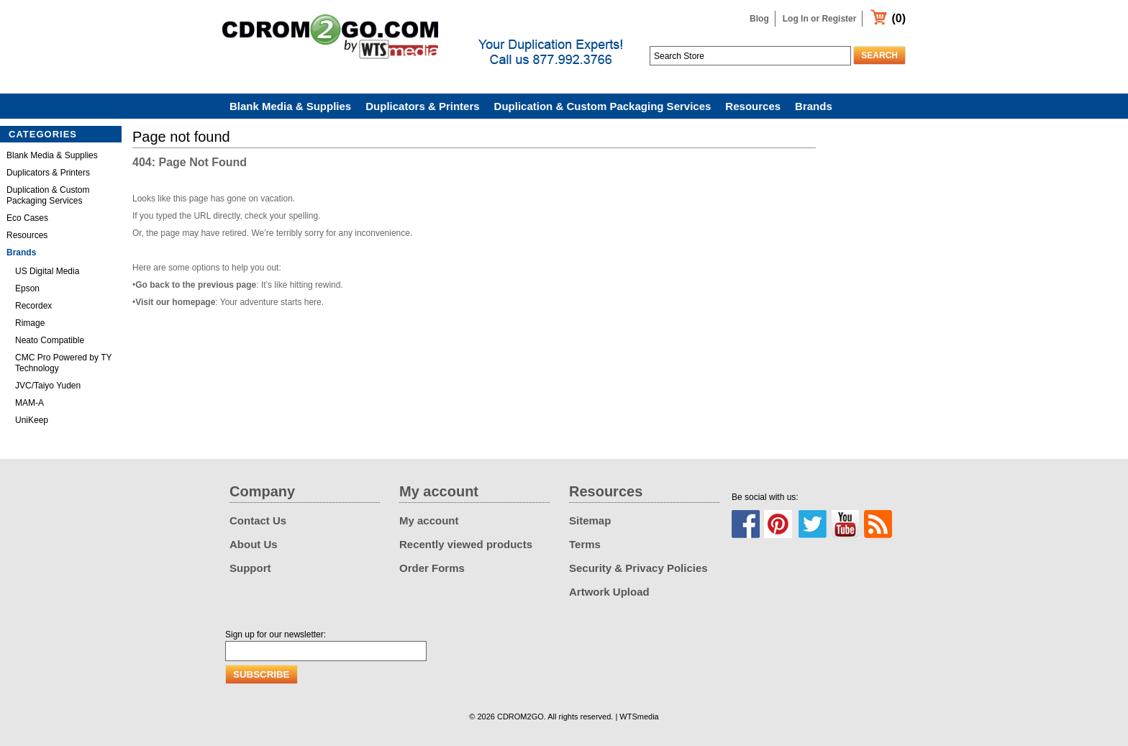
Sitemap (590, 520)
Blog (759, 19)
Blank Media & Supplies (290, 106)
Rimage (30, 323)
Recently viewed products (465, 544)
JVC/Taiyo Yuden (48, 386)
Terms (585, 544)
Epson (27, 288)
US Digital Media (47, 271)
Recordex (33, 306)
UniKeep (31, 420)
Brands (813, 106)
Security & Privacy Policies (638, 568)
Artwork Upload (609, 592)
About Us (253, 544)
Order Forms (432, 568)
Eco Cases (27, 218)
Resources (753, 106)
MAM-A (29, 403)
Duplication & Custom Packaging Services (602, 106)
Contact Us (257, 520)
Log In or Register (820, 19)
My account (429, 520)
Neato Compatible (49, 340)
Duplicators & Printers (422, 106)
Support (250, 568)
